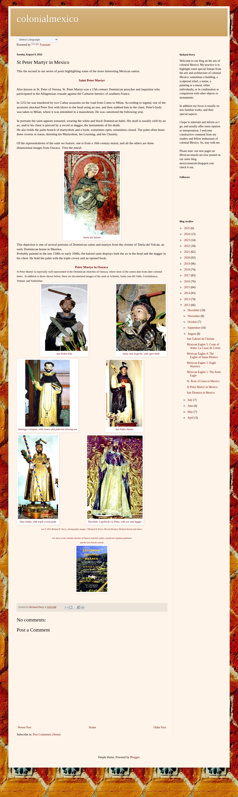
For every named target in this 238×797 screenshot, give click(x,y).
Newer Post (24, 727)
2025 (187, 228)
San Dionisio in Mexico (201, 392)
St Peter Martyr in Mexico (202, 387)
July (190, 400)
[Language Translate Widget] (37, 39)
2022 (187, 246)
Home (92, 727)
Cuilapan (32, 429)
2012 (187, 305)
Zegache (138, 353)
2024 (187, 234)
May (190, 411)
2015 (187, 287)
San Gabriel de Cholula (200, 338)
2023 (187, 240)
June (190, 405)
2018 (187, 269)
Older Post (160, 727)
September (194, 327)
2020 (187, 257)
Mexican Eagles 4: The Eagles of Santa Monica (202, 355)
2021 (187, 251)
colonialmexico (47, 18)
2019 (187, 263)
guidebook (127, 538)
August (192, 333)
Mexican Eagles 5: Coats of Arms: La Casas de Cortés (203, 346)
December (193, 310)
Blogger (134, 757)
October (192, 321)
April (190, 417)
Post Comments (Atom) (47, 734)
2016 (187, 281)
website (100, 542)
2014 (187, 293)
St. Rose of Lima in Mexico (203, 381)
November (194, 316)
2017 (187, 275)
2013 (187, 299)
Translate (41, 44)
